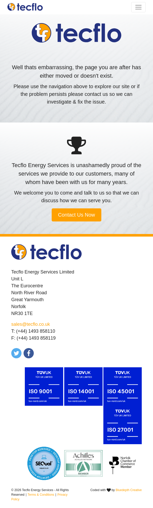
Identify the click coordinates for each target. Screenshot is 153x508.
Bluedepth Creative (129, 490)
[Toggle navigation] (138, 7)
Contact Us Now (76, 215)
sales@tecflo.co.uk (30, 324)
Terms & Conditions (41, 494)
